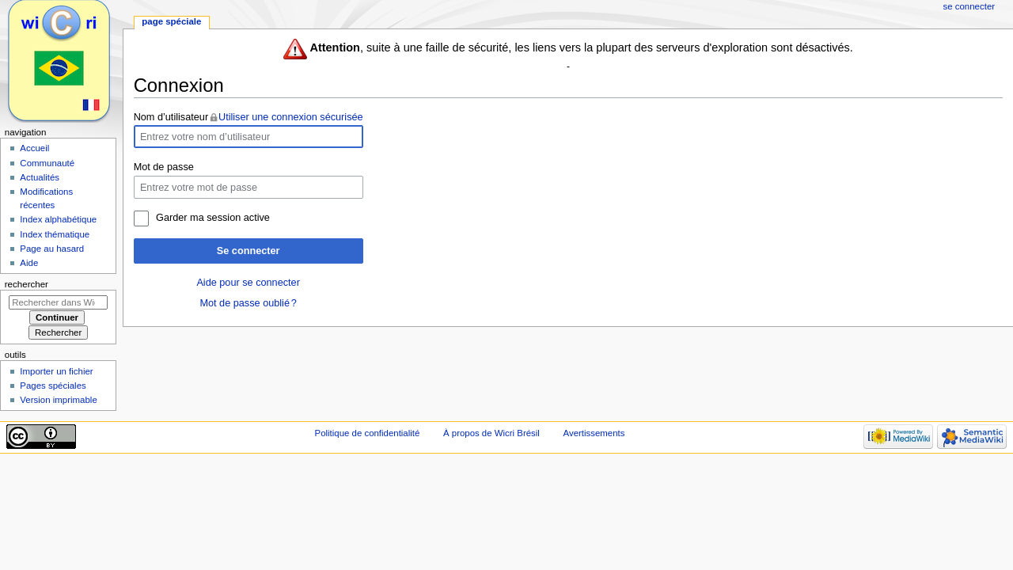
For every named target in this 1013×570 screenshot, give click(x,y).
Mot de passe (164, 167)
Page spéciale (171, 21)
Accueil (34, 148)
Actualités (39, 177)
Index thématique (54, 234)
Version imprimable (58, 400)
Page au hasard (52, 248)
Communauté (47, 163)
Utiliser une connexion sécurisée (290, 117)
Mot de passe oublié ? (247, 303)
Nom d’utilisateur (171, 117)
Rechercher (26, 284)
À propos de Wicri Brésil (491, 433)
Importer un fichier (56, 371)
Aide (29, 263)
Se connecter (248, 250)
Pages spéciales (52, 385)
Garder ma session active (213, 217)
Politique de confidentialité (367, 433)
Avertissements (594, 433)
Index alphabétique (58, 219)
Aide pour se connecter (247, 282)
